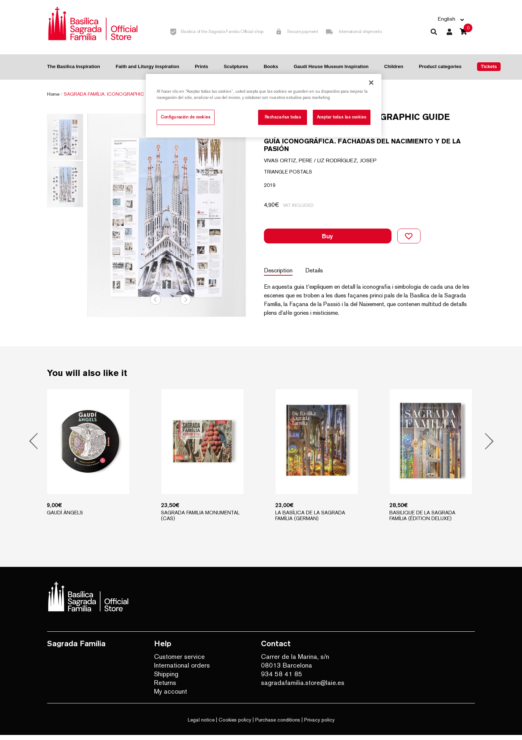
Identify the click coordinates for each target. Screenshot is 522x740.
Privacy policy (319, 725)
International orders (182, 670)
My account (170, 696)
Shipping (166, 679)
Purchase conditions (277, 725)
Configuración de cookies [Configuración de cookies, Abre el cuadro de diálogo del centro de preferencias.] (186, 117)
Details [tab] (316, 261)
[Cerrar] (371, 83)
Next (185, 304)
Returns (165, 687)
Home (53, 94)
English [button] (446, 19)
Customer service (179, 661)
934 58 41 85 (281, 679)
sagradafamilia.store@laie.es (302, 687)
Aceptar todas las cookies (341, 117)
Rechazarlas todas (283, 117)
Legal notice (201, 725)
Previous (155, 304)
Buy (327, 231)
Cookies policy (235, 725)
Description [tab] (278, 261)
